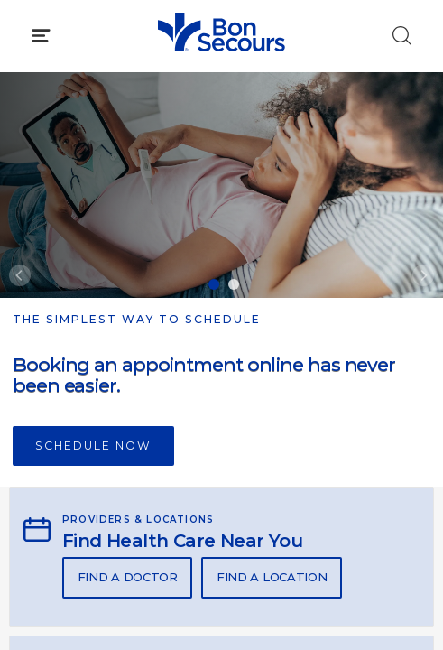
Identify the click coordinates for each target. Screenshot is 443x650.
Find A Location (272, 577)
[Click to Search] (402, 35)
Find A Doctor (128, 577)
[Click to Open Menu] (41, 35)
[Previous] (20, 275)
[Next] (423, 275)
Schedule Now (93, 445)
